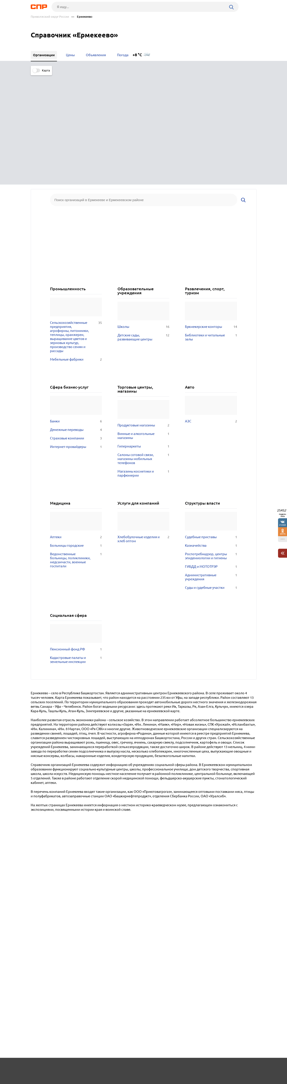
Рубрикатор (39, 1067)
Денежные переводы (76, 318)
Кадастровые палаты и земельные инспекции (76, 548)
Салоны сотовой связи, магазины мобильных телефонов (143, 347)
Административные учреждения (211, 465)
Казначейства (211, 434)
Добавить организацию (236, 1067)
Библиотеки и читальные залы (211, 225)
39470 (282, 534)
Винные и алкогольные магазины (143, 324)
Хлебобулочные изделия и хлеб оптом (143, 427)
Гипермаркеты (143, 334)
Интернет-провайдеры (76, 335)
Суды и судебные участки (211, 476)
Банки (76, 309)
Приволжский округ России (50, 16)
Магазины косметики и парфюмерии (143, 361)
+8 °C (137, 54)
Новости (67, 1067)
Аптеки (76, 425)
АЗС (211, 309)
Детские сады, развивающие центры (143, 225)
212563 (282, 525)
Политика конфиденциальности (90, 1080)
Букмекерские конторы (211, 215)
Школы (143, 215)
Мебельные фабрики (76, 247)
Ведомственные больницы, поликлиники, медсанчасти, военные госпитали (76, 448)
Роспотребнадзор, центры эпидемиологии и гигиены (211, 444)
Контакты (131, 1067)
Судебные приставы (211, 425)
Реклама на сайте (98, 1067)
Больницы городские (76, 434)
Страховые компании (76, 326)
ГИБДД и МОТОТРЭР (211, 455)
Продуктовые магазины (143, 313)
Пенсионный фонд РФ (76, 537)
